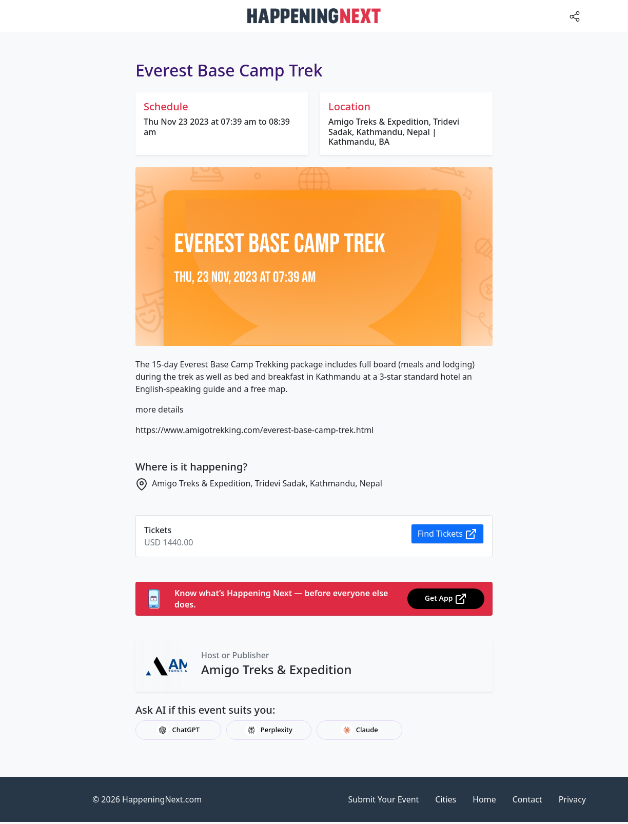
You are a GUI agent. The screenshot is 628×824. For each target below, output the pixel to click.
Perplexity (268, 730)
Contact (527, 799)
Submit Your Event (383, 799)
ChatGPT (178, 730)
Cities (445, 799)
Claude (359, 730)
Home (484, 799)
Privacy (572, 799)
